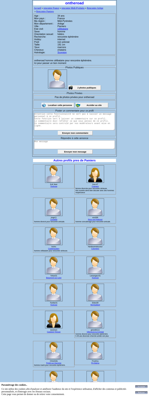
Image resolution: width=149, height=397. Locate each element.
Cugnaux (95, 186)
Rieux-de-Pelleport (95, 220)
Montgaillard (95, 305)
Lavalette (53, 220)
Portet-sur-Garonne (53, 363)
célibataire (62, 29)
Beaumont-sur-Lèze (53, 278)
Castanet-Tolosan (54, 332)
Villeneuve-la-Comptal (95, 332)
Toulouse (53, 186)
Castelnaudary (53, 249)
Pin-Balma (95, 363)
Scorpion (62, 52)
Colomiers (95, 249)
